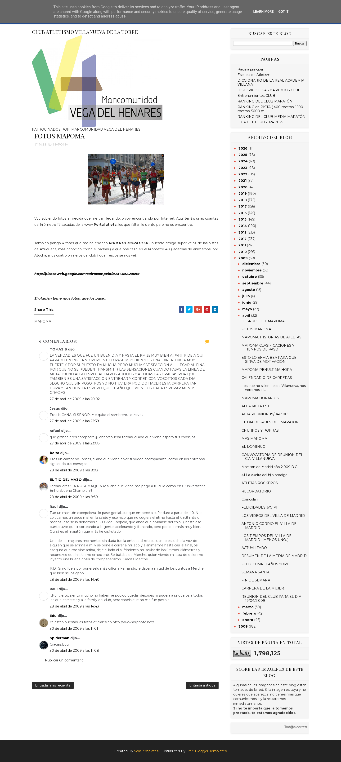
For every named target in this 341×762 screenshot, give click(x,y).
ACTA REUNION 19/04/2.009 (266, 414)
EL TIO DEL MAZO (66, 480)
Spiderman (59, 638)
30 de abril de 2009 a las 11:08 (74, 650)
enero (248, 620)
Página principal (251, 69)
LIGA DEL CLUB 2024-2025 (260, 122)
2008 (243, 626)
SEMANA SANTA (255, 572)
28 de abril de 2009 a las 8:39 (74, 497)
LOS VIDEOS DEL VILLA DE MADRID (273, 516)
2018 (243, 200)
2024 (243, 161)
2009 (243, 258)
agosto (249, 290)
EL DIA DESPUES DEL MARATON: (271, 422)
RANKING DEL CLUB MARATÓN (265, 101)
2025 (243, 155)
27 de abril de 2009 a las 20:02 (75, 399)
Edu (53, 616)
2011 (242, 245)
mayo (247, 309)
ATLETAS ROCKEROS (260, 483)
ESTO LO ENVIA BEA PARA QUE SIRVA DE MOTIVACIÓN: (269, 359)
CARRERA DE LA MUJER (263, 588)
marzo (248, 607)
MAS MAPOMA (254, 438)
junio (247, 302)
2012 (242, 239)
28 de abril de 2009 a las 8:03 (74, 470)
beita (54, 453)
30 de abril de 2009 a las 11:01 (74, 628)
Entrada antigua (202, 685)
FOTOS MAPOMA (256, 329)
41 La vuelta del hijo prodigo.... (266, 475)
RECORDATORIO (256, 491)
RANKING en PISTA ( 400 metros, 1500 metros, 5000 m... (270, 109)
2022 (243, 174)
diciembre (251, 264)
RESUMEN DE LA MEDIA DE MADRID (274, 556)
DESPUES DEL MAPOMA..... (265, 321)
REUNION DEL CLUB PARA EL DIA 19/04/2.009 (271, 598)
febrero (249, 613)
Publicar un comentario (64, 660)
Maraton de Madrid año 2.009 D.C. (270, 467)
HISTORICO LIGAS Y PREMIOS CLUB (269, 90)
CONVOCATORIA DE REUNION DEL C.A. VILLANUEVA (272, 457)
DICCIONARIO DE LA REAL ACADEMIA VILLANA (271, 82)
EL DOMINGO (253, 446)
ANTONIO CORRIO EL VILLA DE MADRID (269, 526)
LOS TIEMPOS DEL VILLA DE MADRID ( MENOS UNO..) (267, 538)
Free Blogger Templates (206, 751)
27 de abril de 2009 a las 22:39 (74, 421)
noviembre (252, 270)
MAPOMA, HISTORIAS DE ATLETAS (271, 337)
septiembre (253, 283)
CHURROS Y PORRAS (260, 430)
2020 (243, 187)
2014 (243, 226)
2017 (243, 206)
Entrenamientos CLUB (256, 95)
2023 (243, 168)
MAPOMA (60, 144)
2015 (242, 219)
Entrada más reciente (53, 685)
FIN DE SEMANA (256, 580)
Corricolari (250, 499)
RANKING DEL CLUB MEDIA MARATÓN (271, 117)
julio (246, 296)
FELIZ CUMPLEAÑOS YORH (266, 564)
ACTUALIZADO (254, 548)
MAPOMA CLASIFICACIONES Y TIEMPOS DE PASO (268, 347)
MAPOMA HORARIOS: (260, 398)
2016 (243, 213)
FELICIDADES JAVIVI (259, 507)
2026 (243, 148)
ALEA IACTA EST (255, 406)
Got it (283, 11)
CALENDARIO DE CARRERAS (267, 378)
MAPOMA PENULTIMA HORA (267, 370)
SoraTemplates (146, 751)
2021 (242, 180)
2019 (243, 193)
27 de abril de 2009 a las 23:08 (75, 443)
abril (246, 315)
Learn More (263, 11)
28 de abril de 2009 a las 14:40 (74, 579)
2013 (242, 232)
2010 (243, 252)
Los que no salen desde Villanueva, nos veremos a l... (274, 388)
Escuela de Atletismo (255, 75)
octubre (250, 277)
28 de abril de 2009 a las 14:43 (74, 606)
